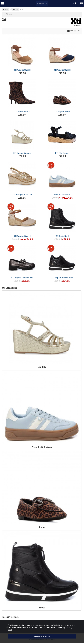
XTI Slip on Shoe (62, 111)
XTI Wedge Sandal (22, 70)
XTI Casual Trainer (62, 194)
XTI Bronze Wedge (22, 153)
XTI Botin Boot (62, 236)
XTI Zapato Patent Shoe (22, 277)
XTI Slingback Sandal (22, 194)
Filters (9, 14)
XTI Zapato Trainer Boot (62, 277)
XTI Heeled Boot (22, 111)
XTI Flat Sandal (62, 153)
